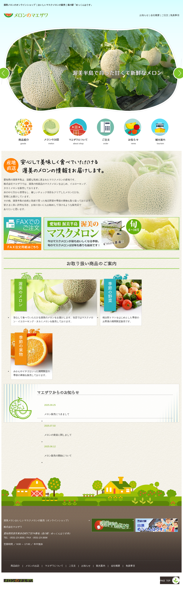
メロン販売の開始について (58, 455)
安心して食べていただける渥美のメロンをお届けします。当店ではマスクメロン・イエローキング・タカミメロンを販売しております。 (53, 319)
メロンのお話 (32, 565)
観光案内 (100, 565)
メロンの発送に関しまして (58, 435)
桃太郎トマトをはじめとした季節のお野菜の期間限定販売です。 (121, 319)
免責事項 (174, 15)
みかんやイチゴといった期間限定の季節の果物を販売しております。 (31, 373)
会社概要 (155, 15)
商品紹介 (15, 565)
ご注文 (164, 15)
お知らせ (144, 15)
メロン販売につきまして (56, 414)
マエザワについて (54, 565)
